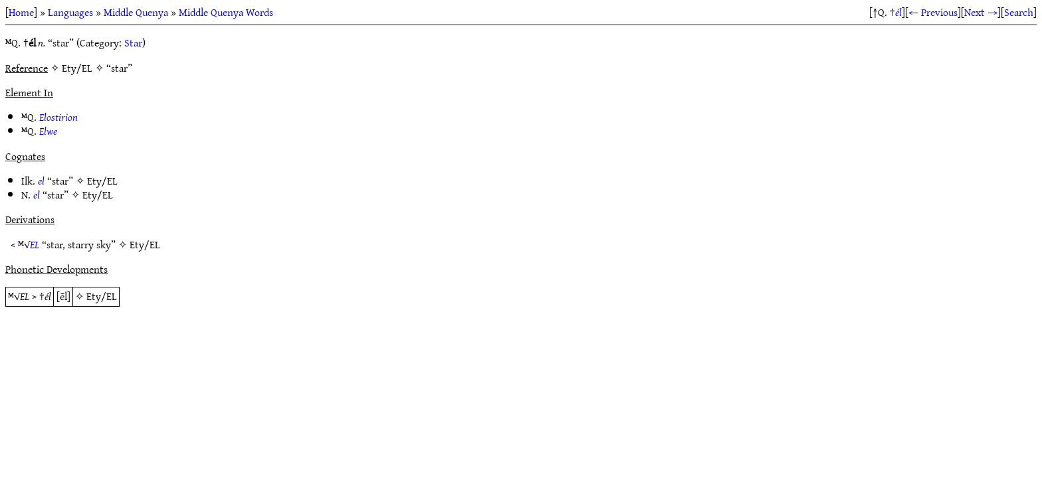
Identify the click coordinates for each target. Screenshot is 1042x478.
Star (133, 42)
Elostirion (58, 117)
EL (34, 244)
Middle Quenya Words (226, 12)
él (898, 12)
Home (21, 12)
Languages (70, 12)
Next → (980, 12)
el (41, 180)
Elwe (48, 130)
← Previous (933, 12)
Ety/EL (102, 180)
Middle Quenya (136, 12)
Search (1018, 12)
